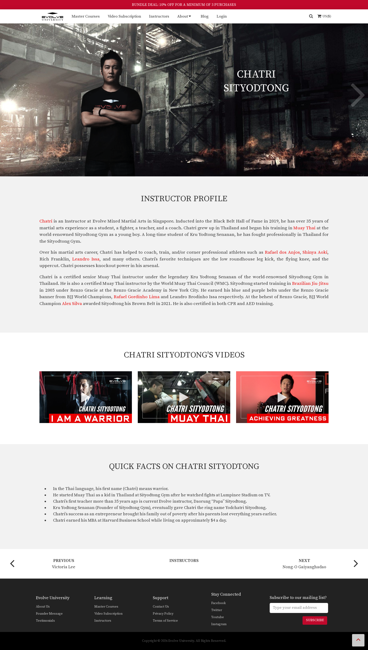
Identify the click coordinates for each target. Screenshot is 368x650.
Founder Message (49, 614)
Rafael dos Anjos (282, 252)
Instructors (159, 16)
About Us (43, 607)
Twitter (216, 610)
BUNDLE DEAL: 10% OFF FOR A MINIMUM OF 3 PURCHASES (184, 4)
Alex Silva (72, 303)
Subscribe (315, 620)
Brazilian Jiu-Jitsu (310, 283)
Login (222, 16)
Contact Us (161, 607)
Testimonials (45, 621)
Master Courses (86, 16)
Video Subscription (124, 16)
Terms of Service (165, 621)
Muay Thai (304, 228)
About (182, 16)
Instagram (218, 624)
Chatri (45, 221)
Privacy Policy (163, 614)
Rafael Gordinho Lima (137, 297)
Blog (205, 16)
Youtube (217, 617)
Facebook (218, 603)
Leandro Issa (86, 259)
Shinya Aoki (315, 252)
